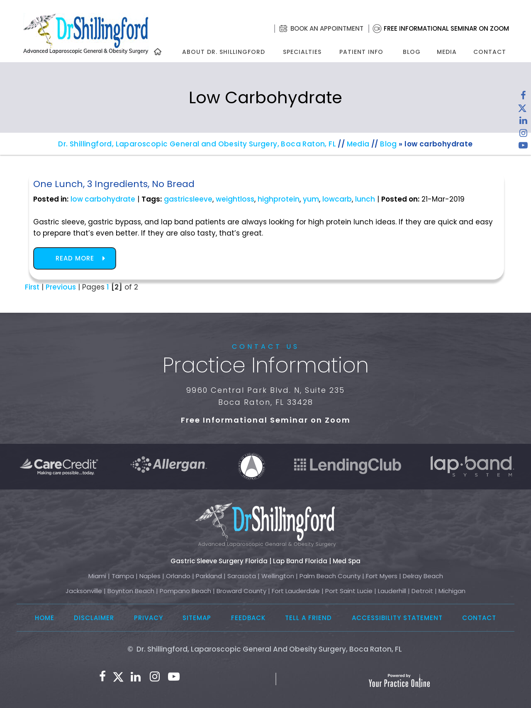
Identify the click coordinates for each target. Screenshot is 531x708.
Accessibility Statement (397, 617)
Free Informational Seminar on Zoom (446, 28)
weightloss (235, 199)
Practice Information (266, 365)
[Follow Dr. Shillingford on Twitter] (522, 110)
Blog (412, 52)
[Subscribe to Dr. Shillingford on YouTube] (523, 147)
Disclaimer (94, 617)
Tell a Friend (308, 617)
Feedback (248, 617)
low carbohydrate (103, 199)
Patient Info (361, 52)
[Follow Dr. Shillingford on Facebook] (523, 97)
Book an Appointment (326, 28)
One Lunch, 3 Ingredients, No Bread (114, 184)
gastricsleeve (188, 199)
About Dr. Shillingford (223, 52)
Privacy (148, 617)
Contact (489, 52)
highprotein (279, 199)
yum (311, 199)
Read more (75, 258)
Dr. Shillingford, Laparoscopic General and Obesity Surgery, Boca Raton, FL (197, 144)
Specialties (302, 52)
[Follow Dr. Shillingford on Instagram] (523, 135)
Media (447, 52)
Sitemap (197, 617)
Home (44, 617)
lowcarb (337, 199)
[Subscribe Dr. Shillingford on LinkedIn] (523, 122)
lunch (365, 199)
